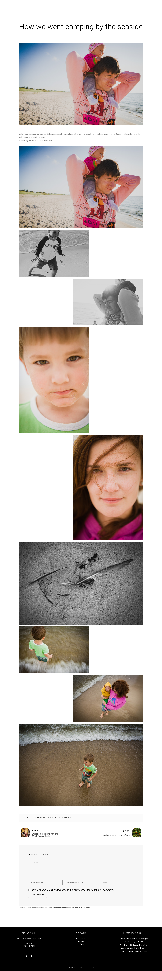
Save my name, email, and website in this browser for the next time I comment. (72, 890)
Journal (121, 6)
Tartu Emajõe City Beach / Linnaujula (133, 945)
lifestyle (58, 818)
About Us (133, 6)
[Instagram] (27, 956)
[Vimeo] (32, 956)
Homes (109, 6)
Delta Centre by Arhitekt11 (133, 942)
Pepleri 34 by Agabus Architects (133, 948)
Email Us (19, 938)
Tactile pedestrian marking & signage (133, 951)
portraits (67, 818)
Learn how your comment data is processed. (71, 907)
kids (51, 818)
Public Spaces (95, 6)
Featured (81, 944)
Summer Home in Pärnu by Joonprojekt (133, 939)
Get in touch (148, 6)
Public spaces (81, 939)
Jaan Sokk (11, 4)
